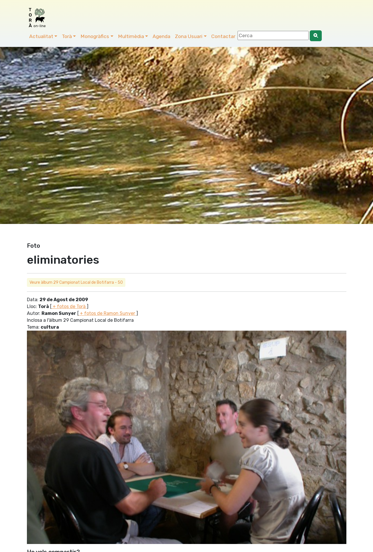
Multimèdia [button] (131, 36)
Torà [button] (67, 36)
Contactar (223, 36)
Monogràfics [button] (94, 36)
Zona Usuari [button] (188, 36)
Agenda (161, 36)
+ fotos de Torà (69, 306)
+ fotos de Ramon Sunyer (107, 313)
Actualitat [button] (41, 36)
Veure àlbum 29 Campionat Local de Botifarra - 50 (76, 282)
